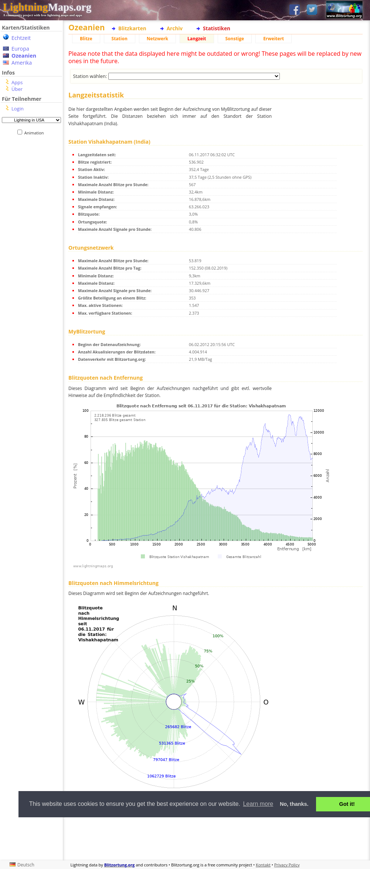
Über (17, 89)
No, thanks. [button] (294, 804)
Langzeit (196, 38)
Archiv (175, 28)
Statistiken (216, 28)
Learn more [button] (258, 804)
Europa (20, 48)
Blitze (86, 38)
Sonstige (234, 38)
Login (17, 108)
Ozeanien (23, 55)
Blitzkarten (132, 28)
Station (120, 38)
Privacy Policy (287, 865)
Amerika (21, 62)
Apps (17, 82)
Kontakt (263, 865)
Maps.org (47, 7)
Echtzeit (21, 37)
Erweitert (273, 38)
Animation (35, 133)
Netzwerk (157, 38)
